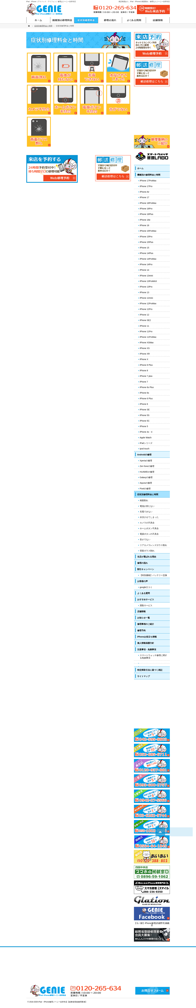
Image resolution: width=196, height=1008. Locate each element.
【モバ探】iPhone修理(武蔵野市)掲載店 (151, 924)
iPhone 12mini (146, 298)
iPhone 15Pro (146, 236)
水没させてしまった (149, 517)
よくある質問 (143, 593)
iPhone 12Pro (146, 309)
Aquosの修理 (146, 483)
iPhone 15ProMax (148, 231)
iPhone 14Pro (146, 264)
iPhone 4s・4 (146, 432)
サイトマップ (143, 676)
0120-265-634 (114, 7)
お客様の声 (142, 581)
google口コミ (146, 587)
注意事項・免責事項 (146, 649)
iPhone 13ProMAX (148, 281)
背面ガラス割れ (147, 550)
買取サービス (146, 605)
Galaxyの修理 (146, 477)
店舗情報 (141, 611)
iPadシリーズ (146, 443)
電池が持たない (147, 506)
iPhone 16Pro (146, 208)
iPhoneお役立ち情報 (147, 637)
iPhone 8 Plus (146, 365)
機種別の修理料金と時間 (148, 175)
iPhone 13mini (146, 275)
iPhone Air (144, 192)
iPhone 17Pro (146, 186)
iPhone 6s (144, 393)
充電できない (146, 511)
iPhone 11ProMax (148, 337)
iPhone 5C (145, 421)
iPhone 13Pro (146, 287)
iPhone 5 (144, 426)
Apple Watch (146, 437)
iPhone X (144, 359)
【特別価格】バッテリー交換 (153, 575)
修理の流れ (142, 563)
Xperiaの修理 (146, 460)
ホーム (140, 168)
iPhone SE (145, 409)
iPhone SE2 (145, 320)
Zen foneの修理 (147, 466)
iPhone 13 (144, 292)
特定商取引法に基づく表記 (149, 670)
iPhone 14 (144, 270)
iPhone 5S (145, 415)
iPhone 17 (144, 197)
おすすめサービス (145, 599)
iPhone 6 (144, 404)
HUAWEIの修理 (147, 472)
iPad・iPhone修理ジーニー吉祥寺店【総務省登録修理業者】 (62, 1002)
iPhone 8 (144, 370)
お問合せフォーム (152, 991)
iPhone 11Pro (146, 331)
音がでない (145, 539)
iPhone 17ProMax (148, 180)
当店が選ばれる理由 (146, 556)
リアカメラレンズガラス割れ (153, 545)
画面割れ (144, 500)
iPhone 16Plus (146, 214)
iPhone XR (145, 354)
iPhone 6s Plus (147, 387)
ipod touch (145, 448)
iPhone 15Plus (146, 242)
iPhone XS (145, 348)
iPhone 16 (144, 225)
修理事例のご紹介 (145, 624)
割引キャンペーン (145, 569)
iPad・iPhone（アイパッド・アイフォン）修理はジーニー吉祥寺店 (51, 1)
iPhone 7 (144, 382)
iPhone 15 (144, 247)
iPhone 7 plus (146, 376)
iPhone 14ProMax (148, 259)
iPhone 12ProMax (148, 303)
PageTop (187, 801)
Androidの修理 (144, 454)
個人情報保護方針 (145, 643)
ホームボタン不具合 (149, 528)
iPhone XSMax (147, 342)
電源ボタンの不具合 (149, 534)
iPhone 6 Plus (146, 398)
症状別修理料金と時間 (147, 494)
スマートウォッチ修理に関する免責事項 (153, 656)
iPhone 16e (145, 220)
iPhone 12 (144, 315)
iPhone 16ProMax (148, 203)
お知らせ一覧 (143, 618)
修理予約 (141, 630)
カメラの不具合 (147, 523)
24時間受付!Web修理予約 (153, 9)
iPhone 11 (144, 326)
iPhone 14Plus (146, 253)
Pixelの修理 (145, 488)
